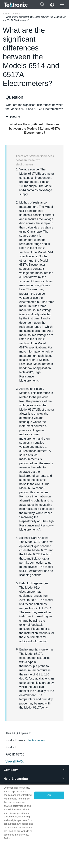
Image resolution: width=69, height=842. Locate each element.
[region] (34, 813)
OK (49, 795)
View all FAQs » (16, 761)
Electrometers (35, 740)
